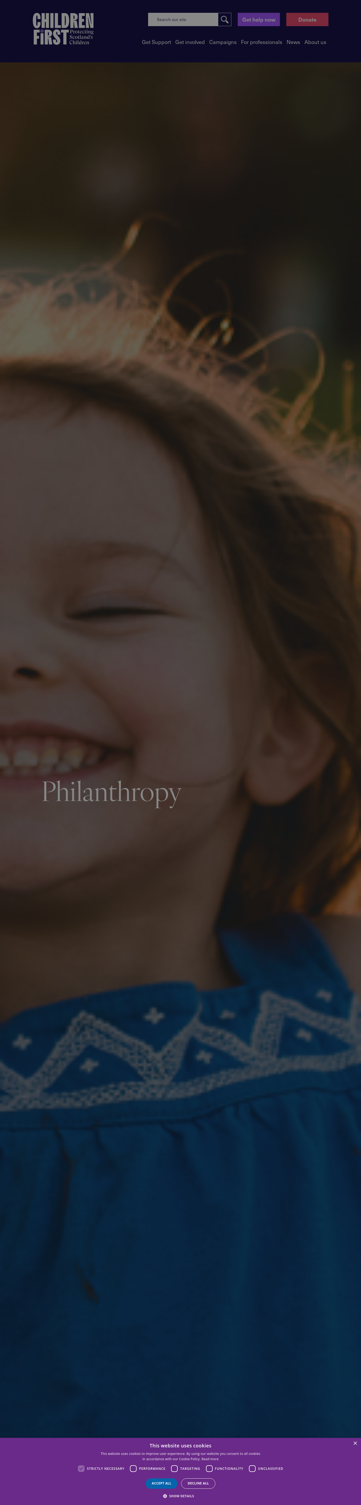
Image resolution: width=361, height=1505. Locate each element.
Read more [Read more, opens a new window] (210, 1459)
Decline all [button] (198, 1483)
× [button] (355, 1444)
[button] (180, 1496)
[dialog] (180, 1471)
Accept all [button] (162, 1483)
